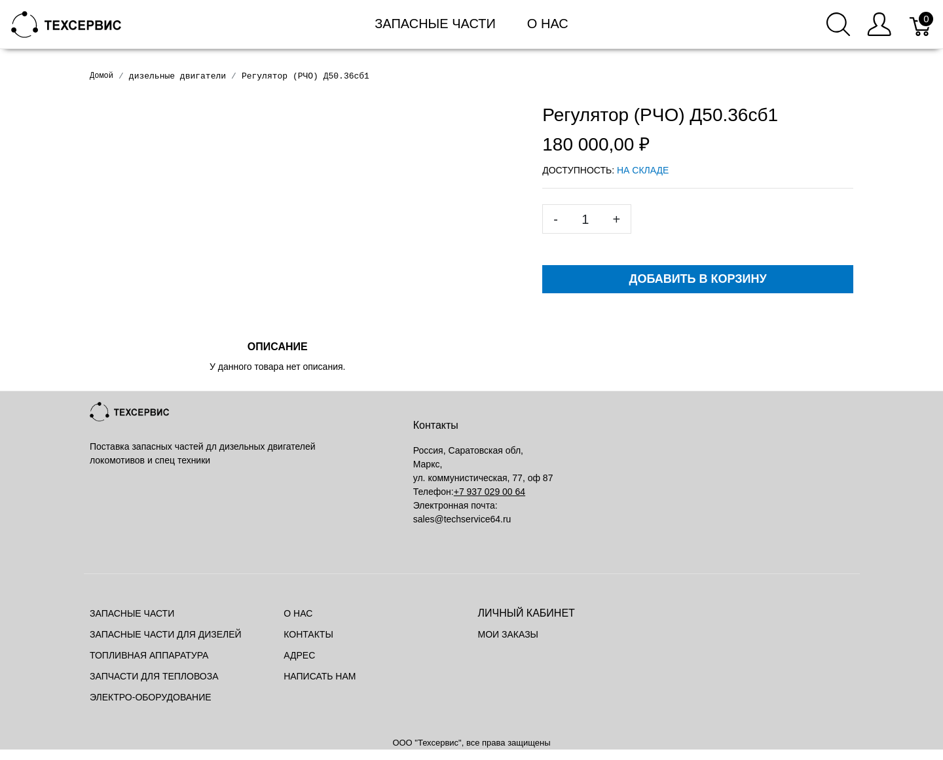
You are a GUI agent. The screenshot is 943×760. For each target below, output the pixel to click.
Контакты (308, 634)
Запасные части (435, 23)
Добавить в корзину (698, 278)
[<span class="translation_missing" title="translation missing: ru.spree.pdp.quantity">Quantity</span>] (585, 219)
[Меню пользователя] (879, 24)
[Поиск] (838, 24)
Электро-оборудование (151, 697)
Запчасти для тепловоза (154, 676)
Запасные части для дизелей (166, 634)
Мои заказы (508, 634)
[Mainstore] (66, 23)
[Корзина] (921, 24)
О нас (547, 23)
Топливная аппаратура (149, 655)
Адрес (299, 655)
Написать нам (320, 676)
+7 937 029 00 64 (489, 491)
